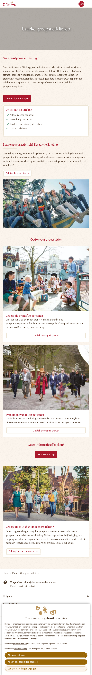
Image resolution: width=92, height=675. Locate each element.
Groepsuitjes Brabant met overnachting (30, 527)
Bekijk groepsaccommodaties (23, 551)
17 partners (21, 624)
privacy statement (20, 644)
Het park (7, 596)
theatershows (61, 79)
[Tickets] (81, 4)
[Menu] (88, 4)
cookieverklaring (70, 636)
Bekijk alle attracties (16, 173)
